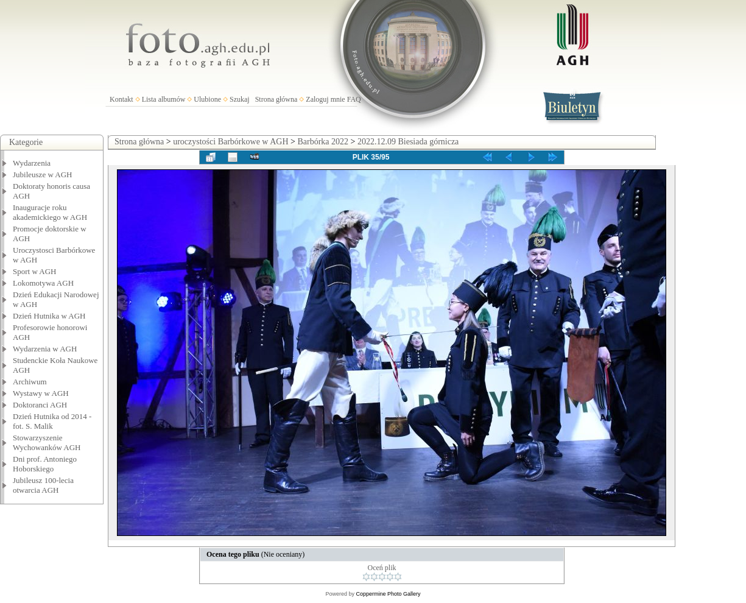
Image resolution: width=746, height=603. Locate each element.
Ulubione (207, 99)
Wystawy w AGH (41, 393)
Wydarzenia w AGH (45, 348)
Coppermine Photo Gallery (388, 594)
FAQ (354, 99)
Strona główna (276, 99)
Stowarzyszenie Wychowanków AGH (47, 442)
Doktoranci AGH (40, 404)
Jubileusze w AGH (42, 174)
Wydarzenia (32, 163)
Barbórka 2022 (322, 141)
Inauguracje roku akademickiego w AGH (50, 212)
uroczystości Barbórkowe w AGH (230, 141)
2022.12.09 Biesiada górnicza (408, 141)
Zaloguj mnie (325, 99)
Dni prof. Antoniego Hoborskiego (45, 463)
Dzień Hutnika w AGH (49, 315)
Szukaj (240, 99)
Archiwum (30, 381)
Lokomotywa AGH (43, 282)
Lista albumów (164, 99)
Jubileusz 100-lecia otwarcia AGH (43, 485)
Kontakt (121, 99)
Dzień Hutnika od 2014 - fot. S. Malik (52, 421)
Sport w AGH (35, 271)
